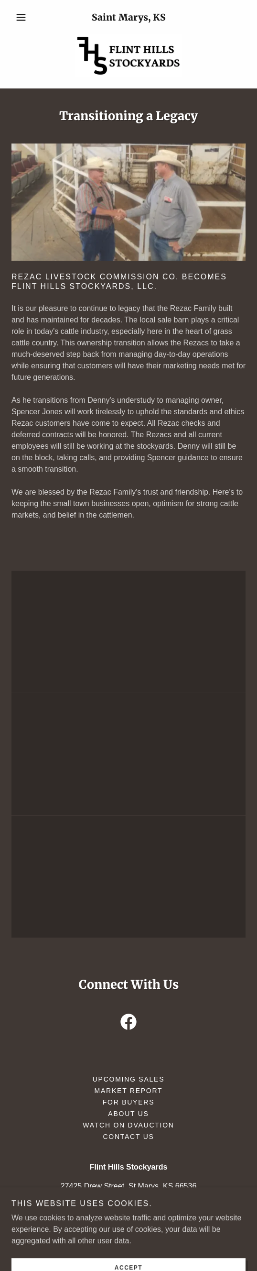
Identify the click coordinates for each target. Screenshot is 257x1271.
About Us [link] (128, 1113)
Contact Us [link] (128, 1136)
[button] (29, 17)
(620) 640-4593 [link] (184, 1205)
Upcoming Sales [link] (129, 1079)
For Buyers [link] (129, 1102)
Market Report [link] (129, 1090)
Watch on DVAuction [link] (128, 1125)
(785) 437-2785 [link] (97, 1205)
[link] (128, 55)
